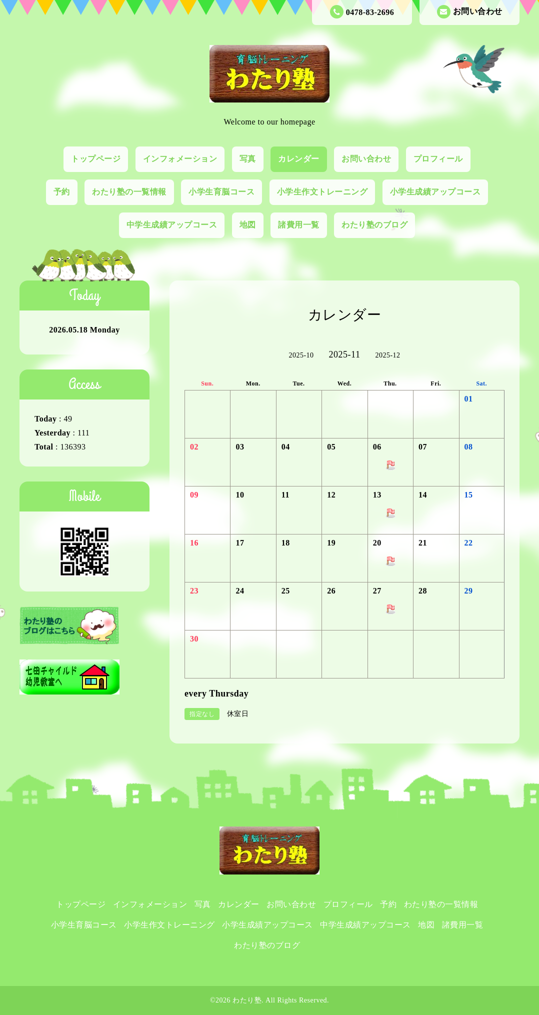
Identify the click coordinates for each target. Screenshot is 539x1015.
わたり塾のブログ (375, 224)
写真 (248, 158)
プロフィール (438, 158)
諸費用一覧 (299, 224)
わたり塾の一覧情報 (129, 192)
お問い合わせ (469, 11)
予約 (62, 192)
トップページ (95, 158)
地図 (248, 224)
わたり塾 (247, 1000)
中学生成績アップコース (172, 224)
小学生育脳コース (221, 192)
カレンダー (299, 158)
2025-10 (301, 355)
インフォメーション (180, 158)
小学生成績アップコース (435, 192)
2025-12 (387, 355)
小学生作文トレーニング (322, 192)
